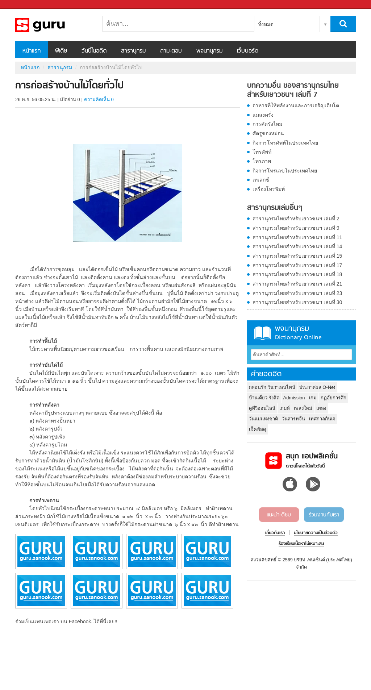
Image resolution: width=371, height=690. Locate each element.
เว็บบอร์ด (247, 51)
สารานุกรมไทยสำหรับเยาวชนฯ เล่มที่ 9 (296, 228)
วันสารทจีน (293, 418)
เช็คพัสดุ (257, 429)
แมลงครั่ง (263, 115)
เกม (313, 397)
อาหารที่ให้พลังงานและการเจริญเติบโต (296, 105)
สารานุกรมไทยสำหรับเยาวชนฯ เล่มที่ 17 (297, 265)
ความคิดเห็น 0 (99, 99)
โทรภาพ (262, 161)
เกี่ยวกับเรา (275, 533)
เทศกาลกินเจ (322, 418)
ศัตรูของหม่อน (268, 133)
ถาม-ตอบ (171, 51)
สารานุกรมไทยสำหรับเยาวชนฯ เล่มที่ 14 (297, 246)
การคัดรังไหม (267, 124)
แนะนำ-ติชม (279, 515)
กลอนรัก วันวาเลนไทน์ (272, 387)
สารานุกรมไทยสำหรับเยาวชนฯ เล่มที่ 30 (297, 302)
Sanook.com (22, 4)
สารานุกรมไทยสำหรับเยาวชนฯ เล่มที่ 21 (297, 284)
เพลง (321, 408)
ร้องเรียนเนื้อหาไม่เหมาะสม (301, 544)
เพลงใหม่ (303, 408)
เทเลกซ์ (261, 180)
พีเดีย (61, 51)
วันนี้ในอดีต (94, 51)
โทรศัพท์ (262, 152)
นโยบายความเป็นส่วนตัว (316, 533)
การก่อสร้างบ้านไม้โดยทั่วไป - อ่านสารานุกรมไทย (53, 25)
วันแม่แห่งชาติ (263, 418)
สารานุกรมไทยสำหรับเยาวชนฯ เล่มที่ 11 (297, 237)
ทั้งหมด (266, 24)
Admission (294, 397)
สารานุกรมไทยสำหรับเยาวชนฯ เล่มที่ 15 (297, 256)
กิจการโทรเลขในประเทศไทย (285, 171)
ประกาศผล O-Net (317, 387)
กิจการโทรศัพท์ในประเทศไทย (285, 143)
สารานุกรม (133, 51)
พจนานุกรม (209, 51)
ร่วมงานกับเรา (324, 515)
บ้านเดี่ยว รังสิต (264, 397)
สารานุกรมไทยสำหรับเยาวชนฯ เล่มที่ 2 (296, 218)
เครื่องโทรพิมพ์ (269, 189)
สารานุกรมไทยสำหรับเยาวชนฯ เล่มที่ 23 (297, 293)
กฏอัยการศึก (333, 397)
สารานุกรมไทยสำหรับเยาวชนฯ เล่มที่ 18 (297, 274)
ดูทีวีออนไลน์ (262, 408)
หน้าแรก (31, 51)
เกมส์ (284, 408)
